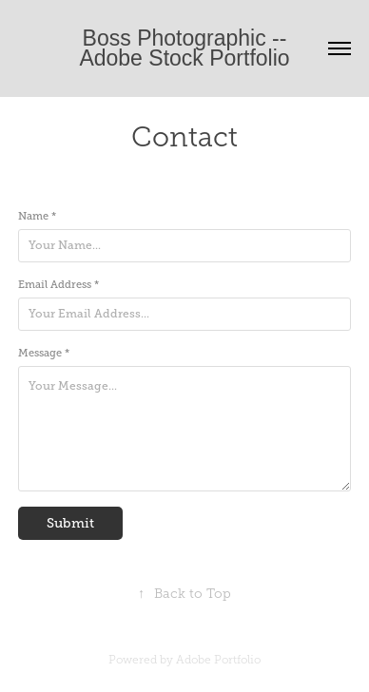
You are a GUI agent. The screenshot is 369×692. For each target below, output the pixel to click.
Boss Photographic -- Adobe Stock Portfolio (185, 48)
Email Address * (58, 284)
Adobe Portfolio (218, 659)
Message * (43, 352)
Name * (37, 215)
